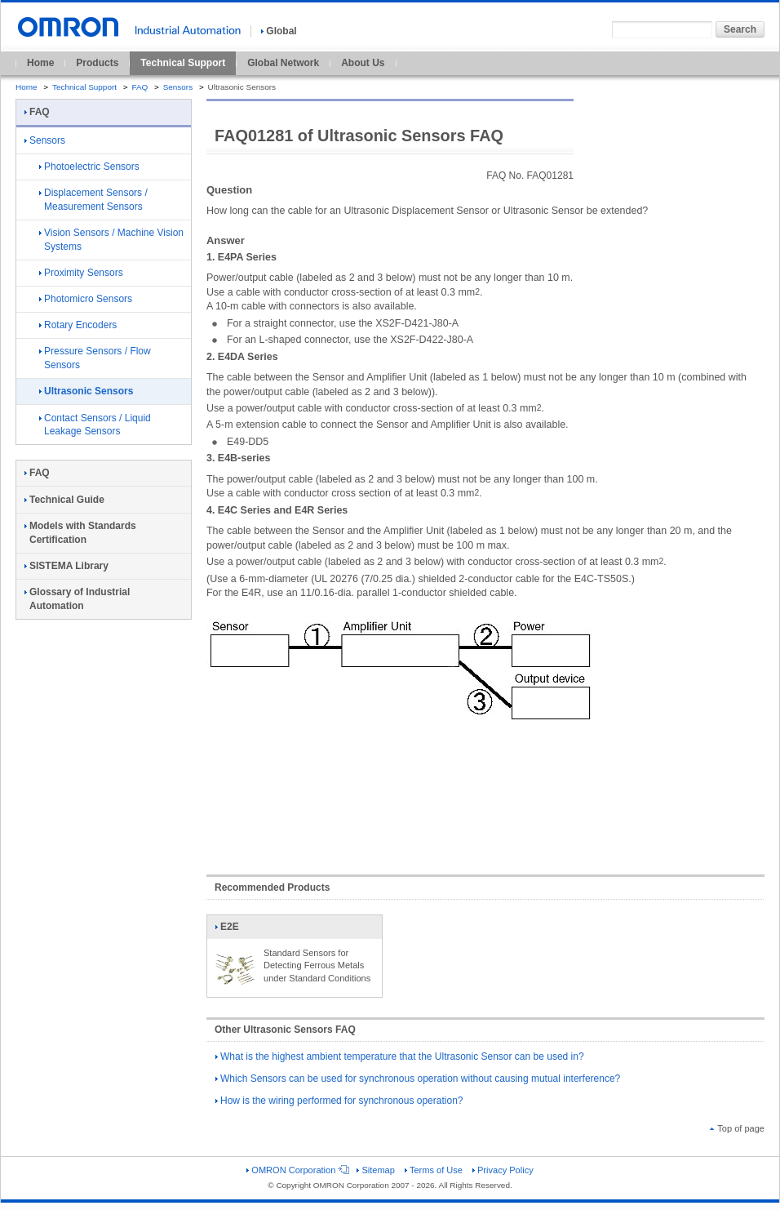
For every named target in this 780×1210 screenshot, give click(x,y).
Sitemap (375, 1170)
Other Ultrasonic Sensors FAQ (285, 1029)
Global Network (283, 63)
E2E (235, 930)
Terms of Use (434, 1170)
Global (278, 31)
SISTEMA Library (66, 566)
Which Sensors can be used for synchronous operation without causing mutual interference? (417, 1078)
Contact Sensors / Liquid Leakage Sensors (95, 425)
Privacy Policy (503, 1170)
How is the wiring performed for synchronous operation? (339, 1100)
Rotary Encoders (78, 325)
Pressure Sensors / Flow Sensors (95, 358)
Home (40, 63)
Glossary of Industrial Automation (77, 599)
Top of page (737, 1128)
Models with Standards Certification (80, 532)
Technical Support (182, 63)
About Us (362, 63)
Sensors (178, 86)
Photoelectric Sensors (89, 166)
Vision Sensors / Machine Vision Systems (111, 239)
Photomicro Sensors (85, 299)
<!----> (485, 794)
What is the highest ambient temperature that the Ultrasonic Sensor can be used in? (399, 1056)
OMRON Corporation (296, 1170)
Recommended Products (272, 887)
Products (97, 63)
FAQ (139, 86)
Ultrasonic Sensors (86, 391)
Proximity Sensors (81, 272)
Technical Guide (64, 499)
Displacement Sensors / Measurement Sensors (93, 199)
